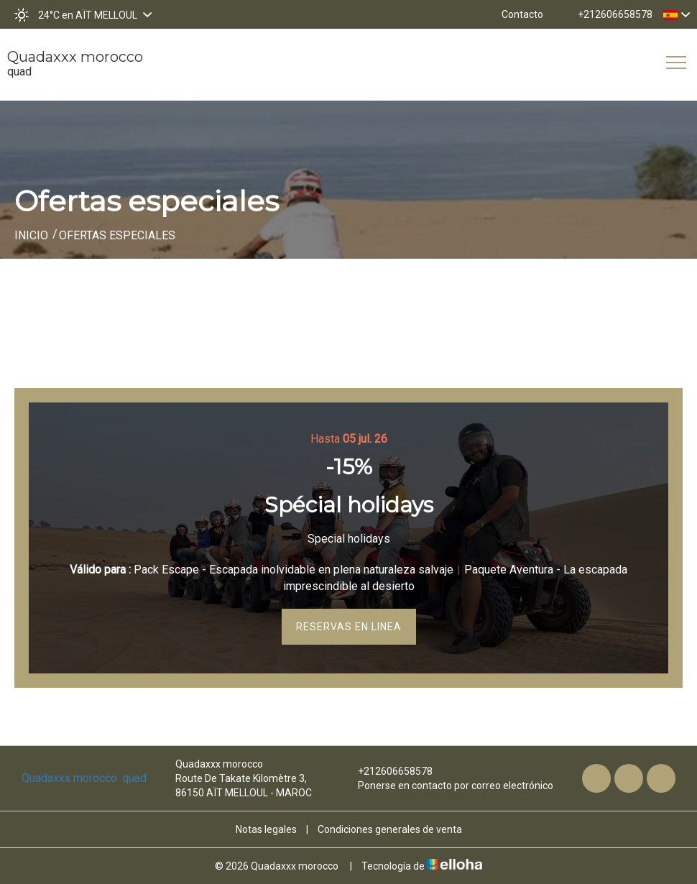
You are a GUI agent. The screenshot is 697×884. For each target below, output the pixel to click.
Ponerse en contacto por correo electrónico (447, 785)
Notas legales (266, 829)
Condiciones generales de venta (390, 829)
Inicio (31, 235)
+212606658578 (387, 771)
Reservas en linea (349, 626)
